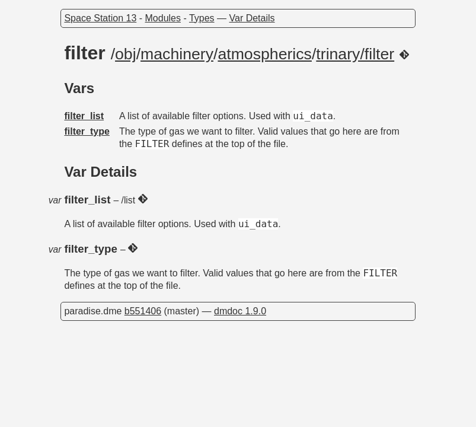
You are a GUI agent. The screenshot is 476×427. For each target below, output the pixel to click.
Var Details (252, 18)
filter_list (84, 116)
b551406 (142, 311)
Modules (163, 18)
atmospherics (265, 54)
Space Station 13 (100, 18)
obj (125, 54)
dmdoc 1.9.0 (240, 311)
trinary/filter (355, 54)
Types (202, 18)
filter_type (86, 131)
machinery (176, 54)
